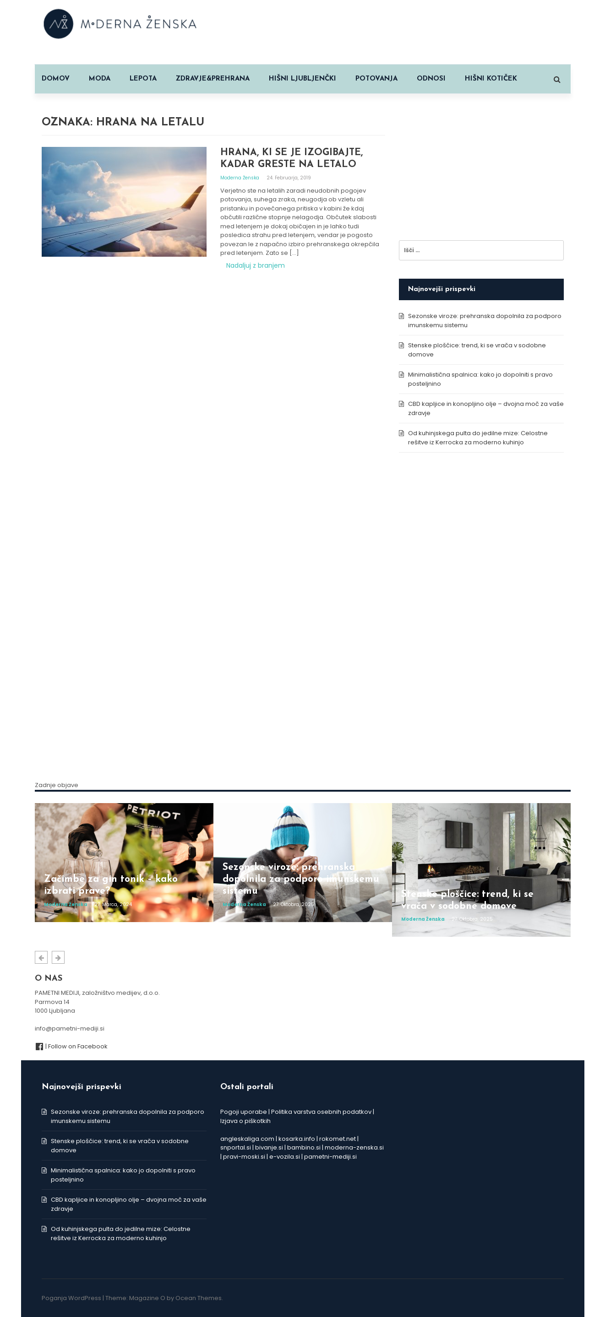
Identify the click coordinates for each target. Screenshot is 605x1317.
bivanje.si (269, 1147)
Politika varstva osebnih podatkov (321, 1111)
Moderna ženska (240, 177)
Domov (56, 79)
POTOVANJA (376, 79)
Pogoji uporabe (243, 1111)
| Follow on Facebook (71, 1046)
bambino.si (304, 1147)
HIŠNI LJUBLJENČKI (302, 79)
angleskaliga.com (247, 1138)
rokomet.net (337, 1138)
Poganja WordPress (71, 1298)
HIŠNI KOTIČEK (491, 79)
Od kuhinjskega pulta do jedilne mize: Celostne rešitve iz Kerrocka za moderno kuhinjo (478, 438)
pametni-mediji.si (330, 1156)
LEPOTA (143, 79)
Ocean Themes (198, 1298)
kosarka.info (296, 1138)
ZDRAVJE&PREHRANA (213, 79)
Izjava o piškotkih (245, 1121)
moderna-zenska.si (354, 1147)
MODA (99, 79)
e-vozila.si (284, 1156)
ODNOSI (431, 79)
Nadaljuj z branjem (255, 265)
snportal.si (235, 1147)
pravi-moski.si (244, 1156)
